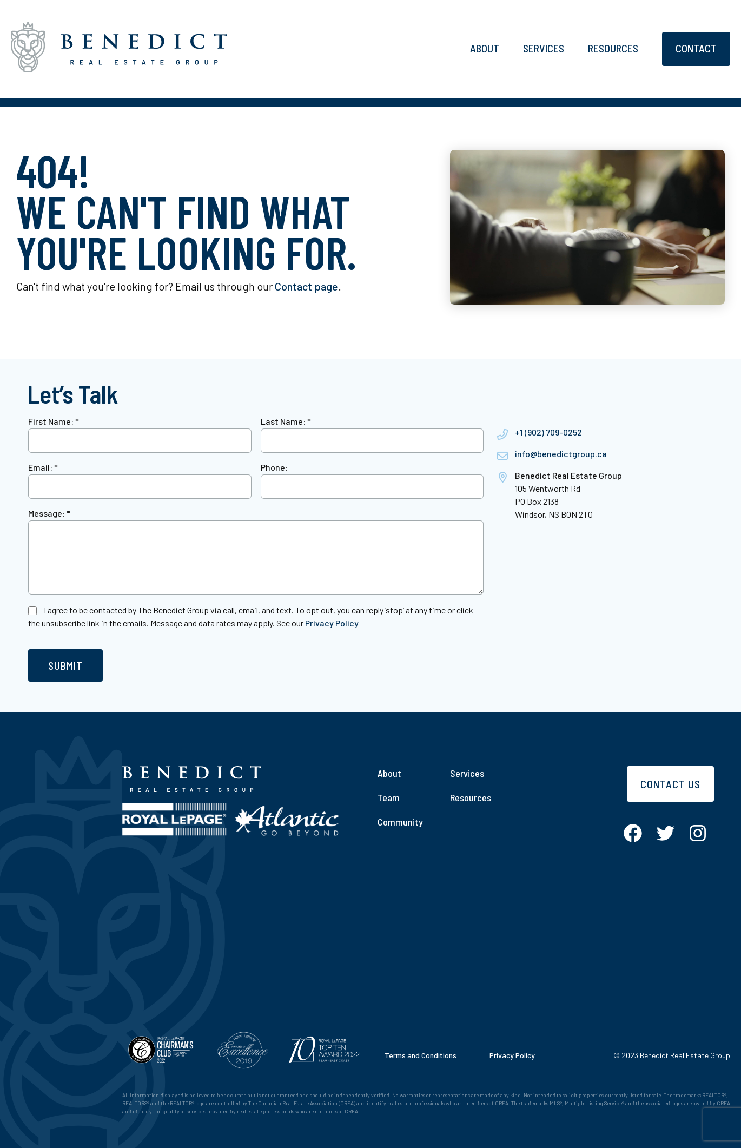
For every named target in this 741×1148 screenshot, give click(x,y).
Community (400, 822)
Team (389, 797)
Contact (696, 48)
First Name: (53, 421)
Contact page (306, 286)
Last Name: (286, 421)
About (484, 48)
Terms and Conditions (420, 1055)
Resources (613, 48)
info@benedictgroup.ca (561, 453)
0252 (572, 432)
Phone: (274, 467)
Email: (43, 467)
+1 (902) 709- (539, 432)
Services (543, 48)
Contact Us (670, 783)
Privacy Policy (332, 623)
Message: (49, 513)
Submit (65, 665)
